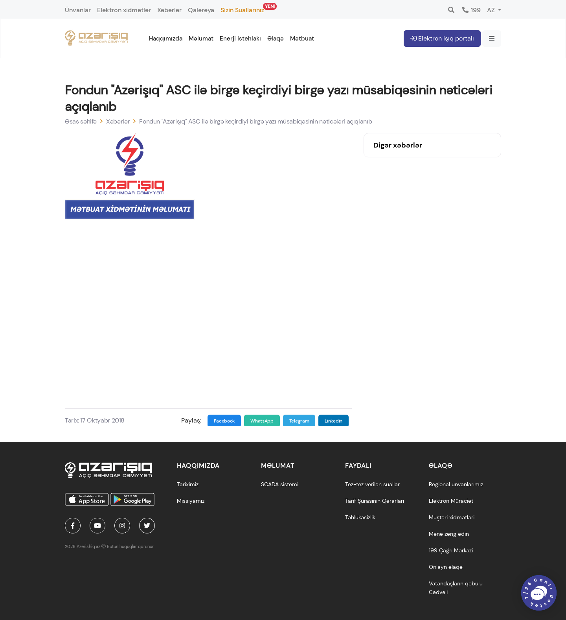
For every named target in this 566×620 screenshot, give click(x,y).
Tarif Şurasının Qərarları (374, 500)
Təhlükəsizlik (360, 517)
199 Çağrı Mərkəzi (451, 550)
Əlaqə (275, 38)
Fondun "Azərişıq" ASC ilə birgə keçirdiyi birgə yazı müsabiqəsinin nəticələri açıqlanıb (255, 121)
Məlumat (201, 38)
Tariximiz (187, 484)
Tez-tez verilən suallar (372, 484)
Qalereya (201, 10)
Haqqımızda (165, 38)
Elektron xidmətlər (124, 10)
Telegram (299, 421)
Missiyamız (190, 500)
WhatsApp (262, 421)
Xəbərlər (169, 10)
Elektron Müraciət (451, 500)
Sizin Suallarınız (242, 8)
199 (471, 10)
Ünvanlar (78, 10)
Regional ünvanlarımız (456, 484)
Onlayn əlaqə (446, 566)
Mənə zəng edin (449, 533)
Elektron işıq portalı (442, 38)
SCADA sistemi (279, 484)
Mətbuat (302, 38)
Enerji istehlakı (240, 38)
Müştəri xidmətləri (451, 517)
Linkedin (333, 421)
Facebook (224, 421)
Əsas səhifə (81, 121)
